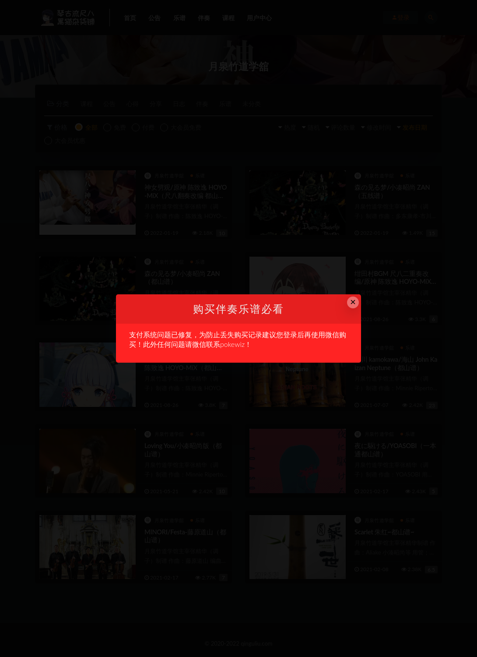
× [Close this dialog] (353, 302)
